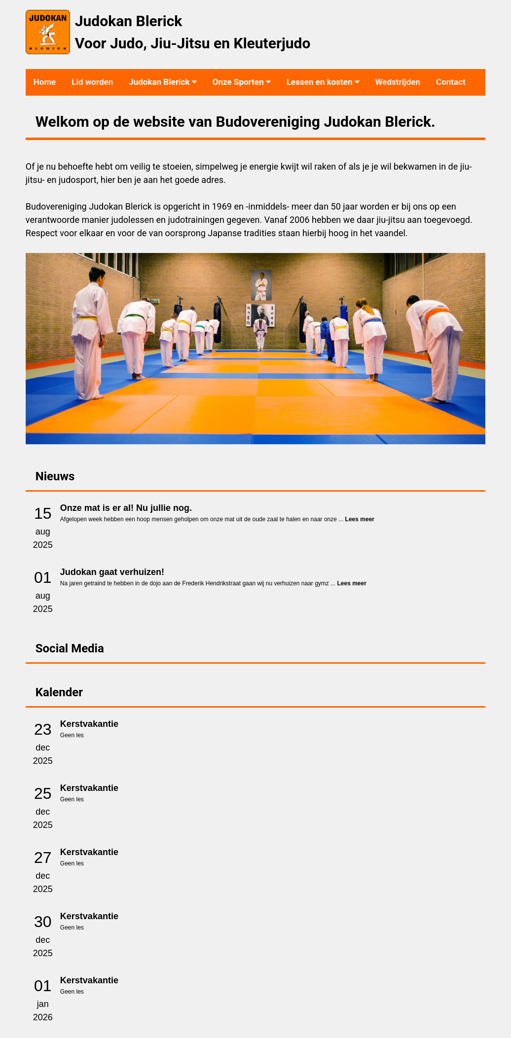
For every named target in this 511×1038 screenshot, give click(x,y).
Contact (451, 82)
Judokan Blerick (163, 82)
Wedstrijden (397, 82)
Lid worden (92, 82)
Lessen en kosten (323, 82)
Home (45, 82)
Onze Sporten (242, 82)
